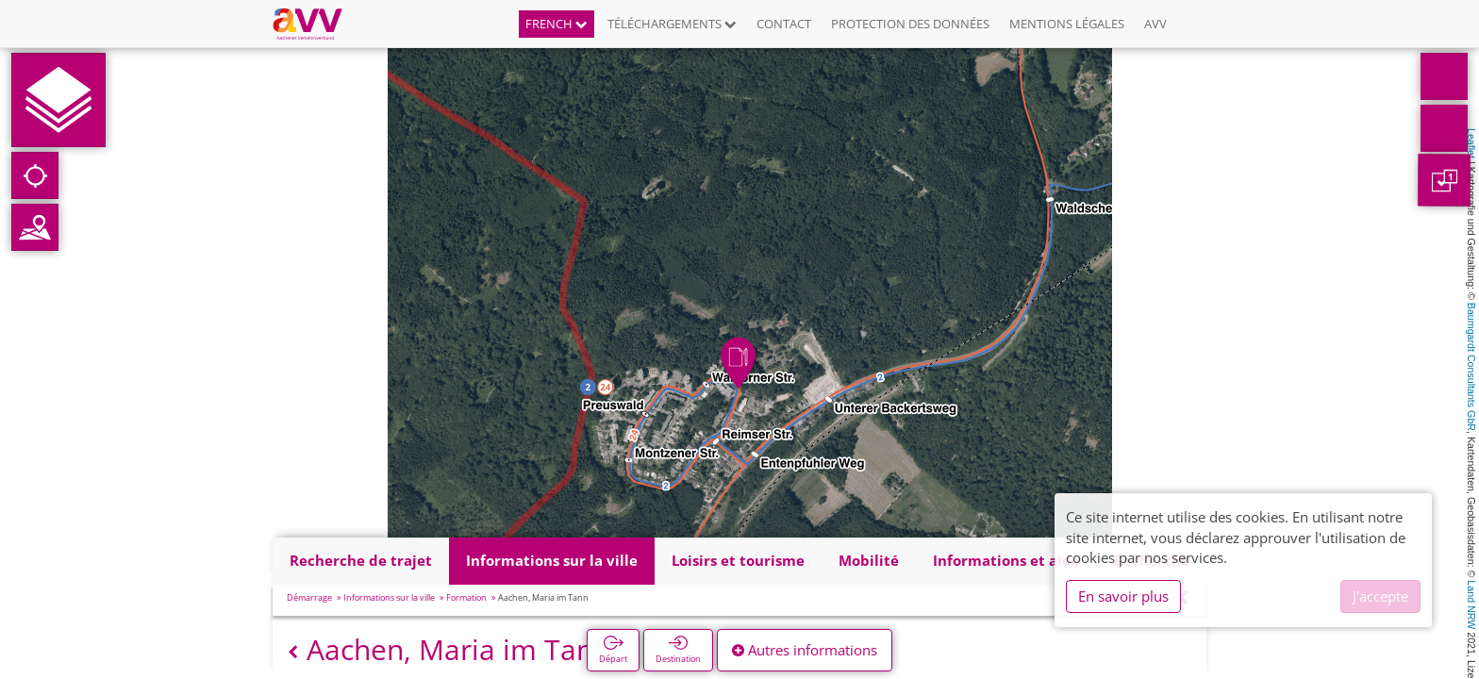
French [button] (556, 23)
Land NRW (1471, 604)
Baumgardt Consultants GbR (1471, 367)
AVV (1155, 23)
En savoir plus (1123, 596)
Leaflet (1471, 143)
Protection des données (910, 23)
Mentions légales (1066, 23)
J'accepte (1380, 596)
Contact (783, 23)
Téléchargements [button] (672, 23)
